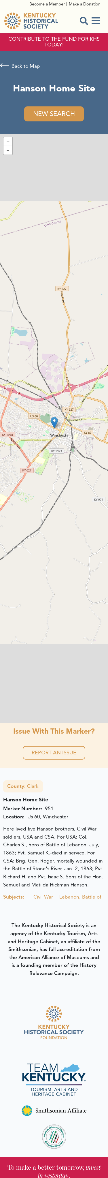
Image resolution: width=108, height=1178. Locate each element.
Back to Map (26, 66)
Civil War (43, 897)
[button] (54, 423)
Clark (23, 786)
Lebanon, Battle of (80, 897)
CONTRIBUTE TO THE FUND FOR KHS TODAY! (54, 42)
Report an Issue (54, 752)
